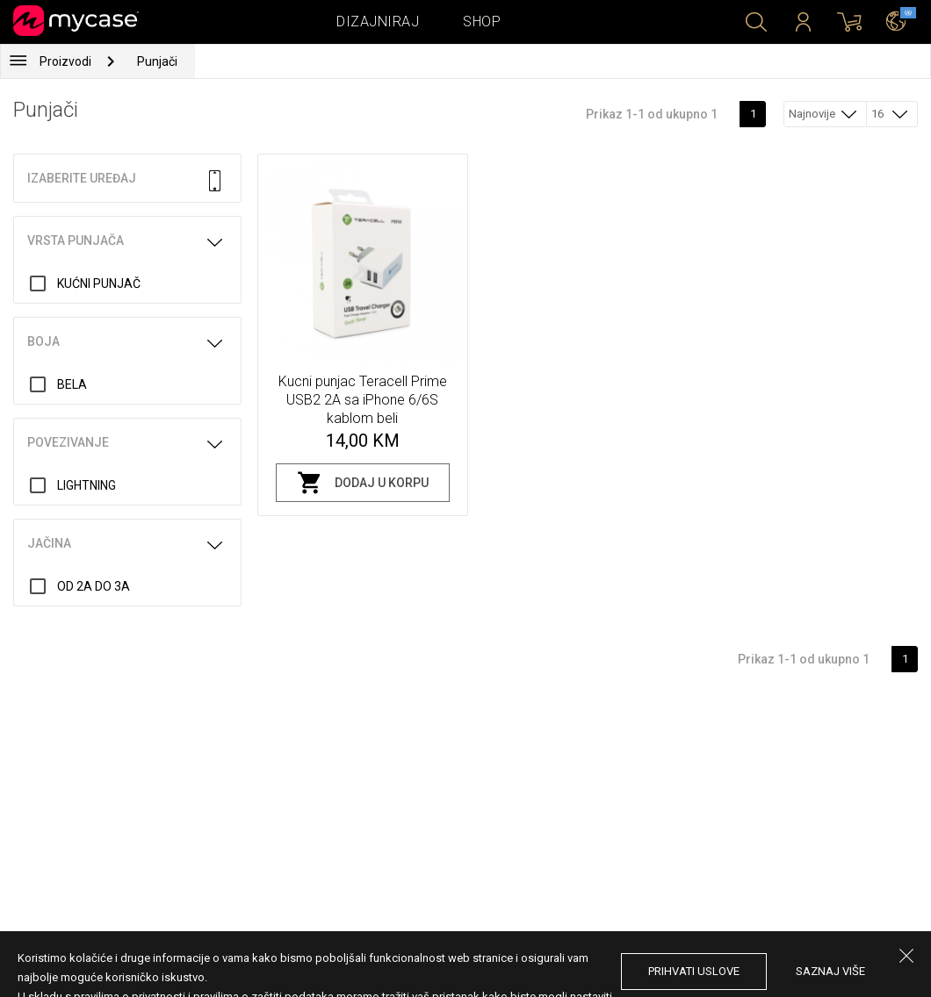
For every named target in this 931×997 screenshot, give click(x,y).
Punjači (157, 61)
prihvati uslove (694, 971)
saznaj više (830, 971)
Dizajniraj (377, 21)
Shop (482, 21)
